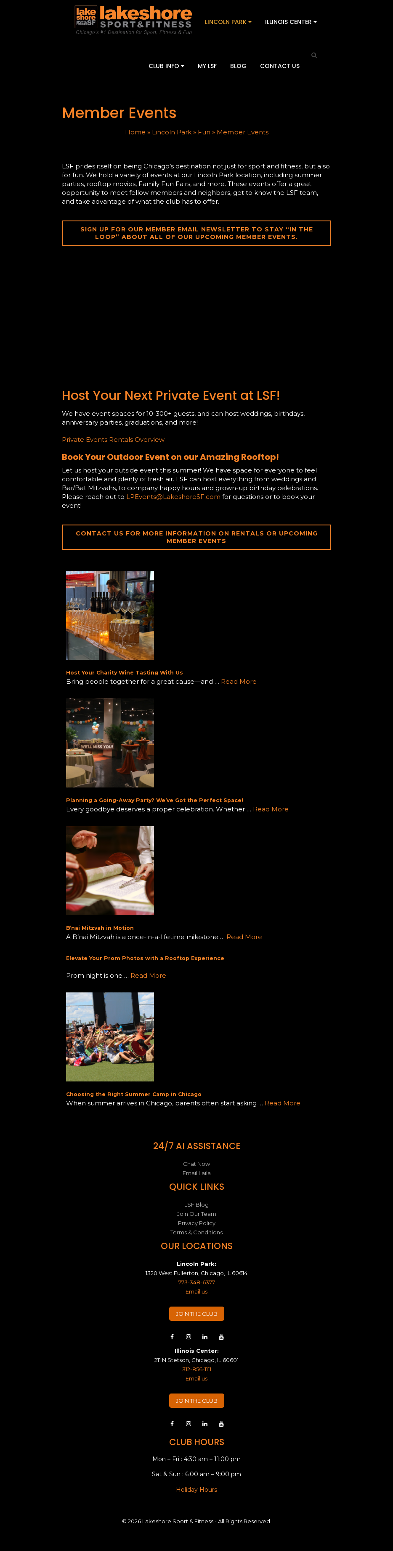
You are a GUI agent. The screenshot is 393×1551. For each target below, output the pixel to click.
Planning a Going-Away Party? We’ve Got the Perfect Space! (154, 800)
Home (135, 132)
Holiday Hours (196, 1489)
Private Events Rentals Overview (113, 440)
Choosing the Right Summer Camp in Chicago (134, 1094)
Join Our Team (196, 1213)
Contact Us (280, 66)
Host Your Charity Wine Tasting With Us (124, 672)
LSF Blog (196, 1204)
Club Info (166, 66)
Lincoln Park (228, 22)
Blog (238, 66)
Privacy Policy (196, 1223)
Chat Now (196, 1163)
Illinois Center (291, 22)
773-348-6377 (196, 1282)
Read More (239, 681)
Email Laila (197, 1173)
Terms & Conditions (196, 1232)
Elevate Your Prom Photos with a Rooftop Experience (145, 958)
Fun (204, 132)
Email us (196, 1291)
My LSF (207, 66)
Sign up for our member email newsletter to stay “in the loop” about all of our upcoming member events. (196, 233)
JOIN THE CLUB (197, 1313)
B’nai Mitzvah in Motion (100, 928)
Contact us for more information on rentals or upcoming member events (197, 537)
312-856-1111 (196, 1369)
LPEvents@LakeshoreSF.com (173, 497)
